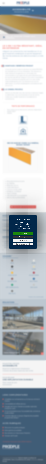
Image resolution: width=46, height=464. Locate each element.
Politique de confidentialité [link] (23, 244)
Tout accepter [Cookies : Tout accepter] (23, 233)
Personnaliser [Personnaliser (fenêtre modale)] (23, 240)
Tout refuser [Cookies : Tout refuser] (23, 237)
